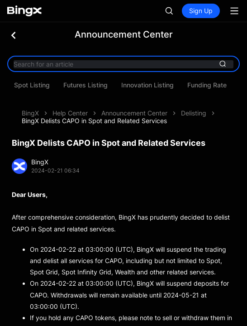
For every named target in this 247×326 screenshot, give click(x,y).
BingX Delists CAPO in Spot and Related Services (94, 121)
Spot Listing (118, 85)
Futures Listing (172, 85)
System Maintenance (55, 85)
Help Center (70, 113)
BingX (30, 113)
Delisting (193, 113)
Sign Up (201, 10)
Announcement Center (134, 113)
